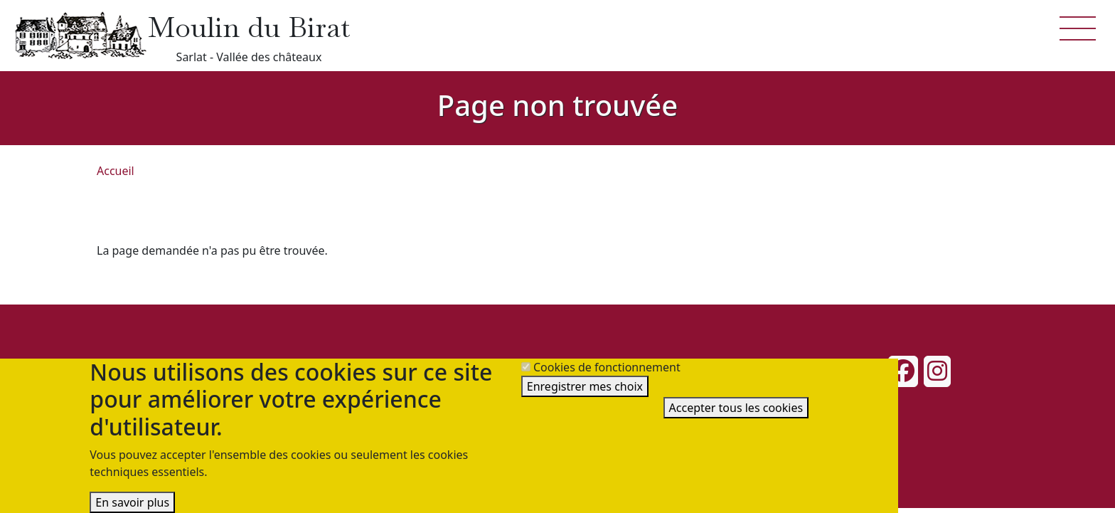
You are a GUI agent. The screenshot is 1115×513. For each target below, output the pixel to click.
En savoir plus (132, 502)
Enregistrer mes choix (585, 386)
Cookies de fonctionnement (607, 367)
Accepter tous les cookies (736, 408)
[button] (1078, 27)
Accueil (115, 171)
